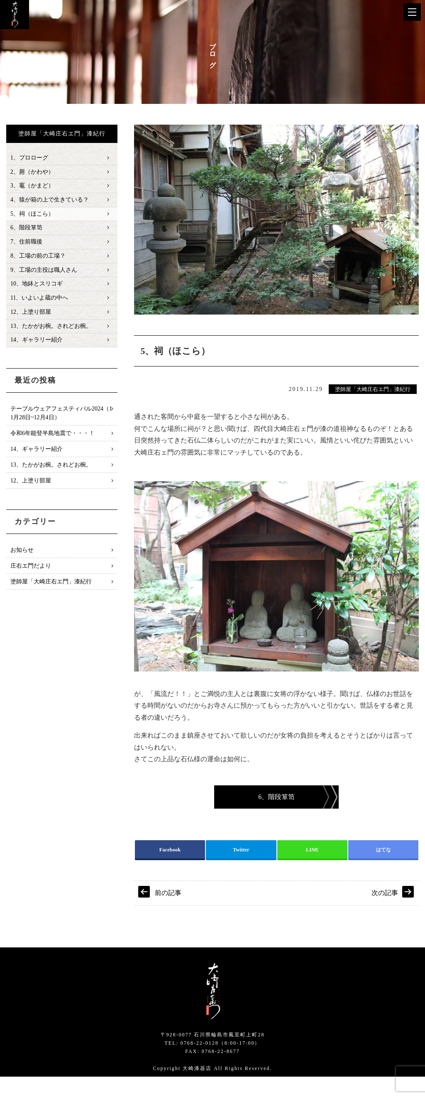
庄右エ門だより (30, 572)
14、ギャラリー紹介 (36, 346)
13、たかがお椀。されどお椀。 (51, 331)
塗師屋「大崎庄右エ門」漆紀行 (372, 389)
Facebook (170, 869)
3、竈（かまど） (32, 187)
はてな (383, 869)
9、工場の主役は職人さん (43, 274)
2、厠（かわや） (32, 173)
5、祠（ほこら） (32, 216)
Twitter (241, 869)
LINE (312, 869)
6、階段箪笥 (26, 230)
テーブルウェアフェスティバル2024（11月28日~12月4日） (61, 419)
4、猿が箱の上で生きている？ (49, 201)
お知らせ (22, 556)
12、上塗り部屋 (30, 317)
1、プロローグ (29, 158)
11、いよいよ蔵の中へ (39, 303)
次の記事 (384, 913)
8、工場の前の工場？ (38, 259)
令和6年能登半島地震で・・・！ (52, 439)
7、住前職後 (26, 245)
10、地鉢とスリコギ (36, 288)
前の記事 (168, 913)
